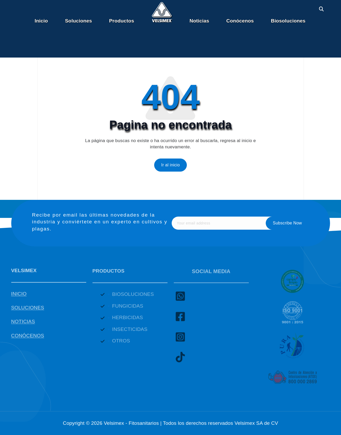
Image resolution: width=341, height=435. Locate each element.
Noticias (199, 21)
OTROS (121, 343)
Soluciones (78, 21)
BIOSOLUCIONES (133, 297)
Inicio (41, 21)
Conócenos (240, 21)
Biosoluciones (288, 21)
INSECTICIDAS (129, 332)
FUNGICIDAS (127, 309)
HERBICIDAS (127, 320)
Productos (121, 21)
